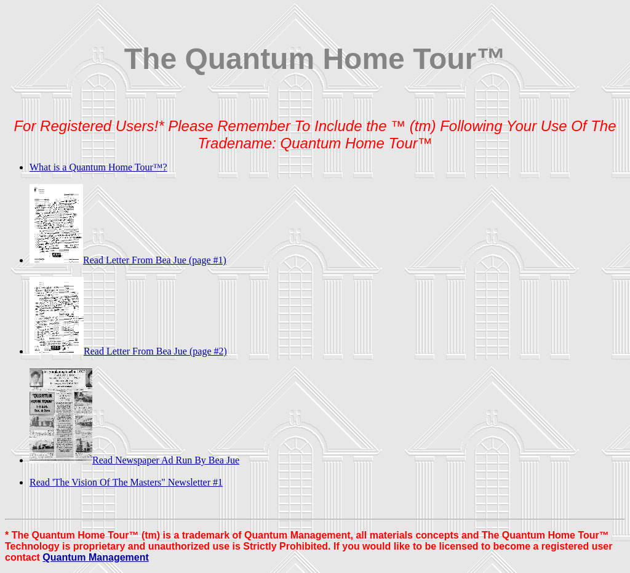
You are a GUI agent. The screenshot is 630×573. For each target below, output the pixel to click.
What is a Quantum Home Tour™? (98, 167)
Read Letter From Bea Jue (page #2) (128, 351)
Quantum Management (95, 557)
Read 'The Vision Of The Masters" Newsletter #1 (126, 482)
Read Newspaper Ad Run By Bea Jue (134, 460)
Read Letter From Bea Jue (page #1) (128, 260)
